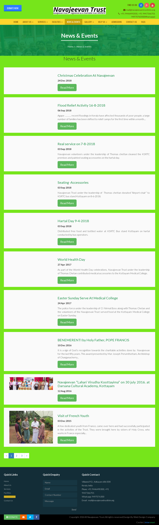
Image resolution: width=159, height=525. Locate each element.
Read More (67, 87)
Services (43, 21)
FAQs (143, 21)
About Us (28, 21)
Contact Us (131, 21)
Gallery (89, 21)
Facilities (57, 21)
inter (149, 522)
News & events (73, 21)
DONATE (12, 517)
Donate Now (12, 8)
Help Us (102, 21)
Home (16, 21)
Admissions (116, 21)
